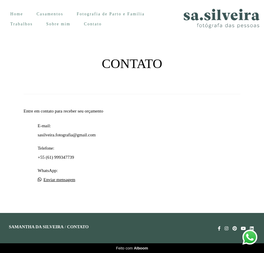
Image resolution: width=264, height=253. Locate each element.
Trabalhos (21, 24)
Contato (93, 24)
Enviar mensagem (59, 180)
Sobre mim (58, 24)
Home (16, 14)
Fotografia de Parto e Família (111, 14)
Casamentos (49, 14)
